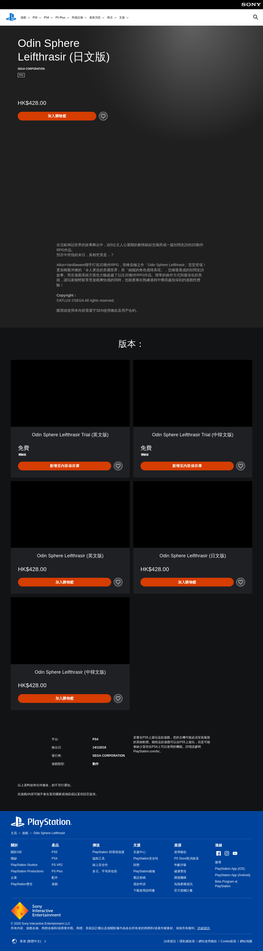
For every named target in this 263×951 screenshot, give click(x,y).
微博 (218, 862)
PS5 (35, 17)
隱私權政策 (187, 941)
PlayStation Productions (27, 871)
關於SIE (16, 852)
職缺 (14, 858)
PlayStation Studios (24, 865)
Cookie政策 (228, 941)
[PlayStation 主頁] (11, 17)
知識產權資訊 (183, 884)
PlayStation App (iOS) (230, 869)
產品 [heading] (55, 845)
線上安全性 (100, 865)
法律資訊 (170, 941)
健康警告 (180, 871)
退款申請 (139, 884)
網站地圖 (246, 941)
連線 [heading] (218, 845)
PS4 (46, 17)
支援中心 (139, 852)
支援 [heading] (136, 845)
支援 (122, 17)
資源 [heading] (177, 845)
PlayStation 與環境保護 (108, 852)
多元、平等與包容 (104, 871)
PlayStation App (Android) (232, 875)
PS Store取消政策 (186, 858)
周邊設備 (77, 17)
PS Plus (60, 17)
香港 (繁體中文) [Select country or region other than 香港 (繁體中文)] (29, 941)
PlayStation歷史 (22, 884)
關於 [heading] (14, 845)
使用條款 (180, 852)
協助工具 (98, 858)
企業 (14, 877)
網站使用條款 (208, 941)
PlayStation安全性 (145, 858)
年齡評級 (180, 865)
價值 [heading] (96, 845)
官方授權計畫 (183, 890)
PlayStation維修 (144, 871)
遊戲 (23, 17)
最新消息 (95, 17)
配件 (55, 877)
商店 (110, 17)
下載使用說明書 (144, 890)
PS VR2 (57, 865)
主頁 (14, 833)
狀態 (136, 865)
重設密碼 (139, 877)
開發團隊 (180, 877)
